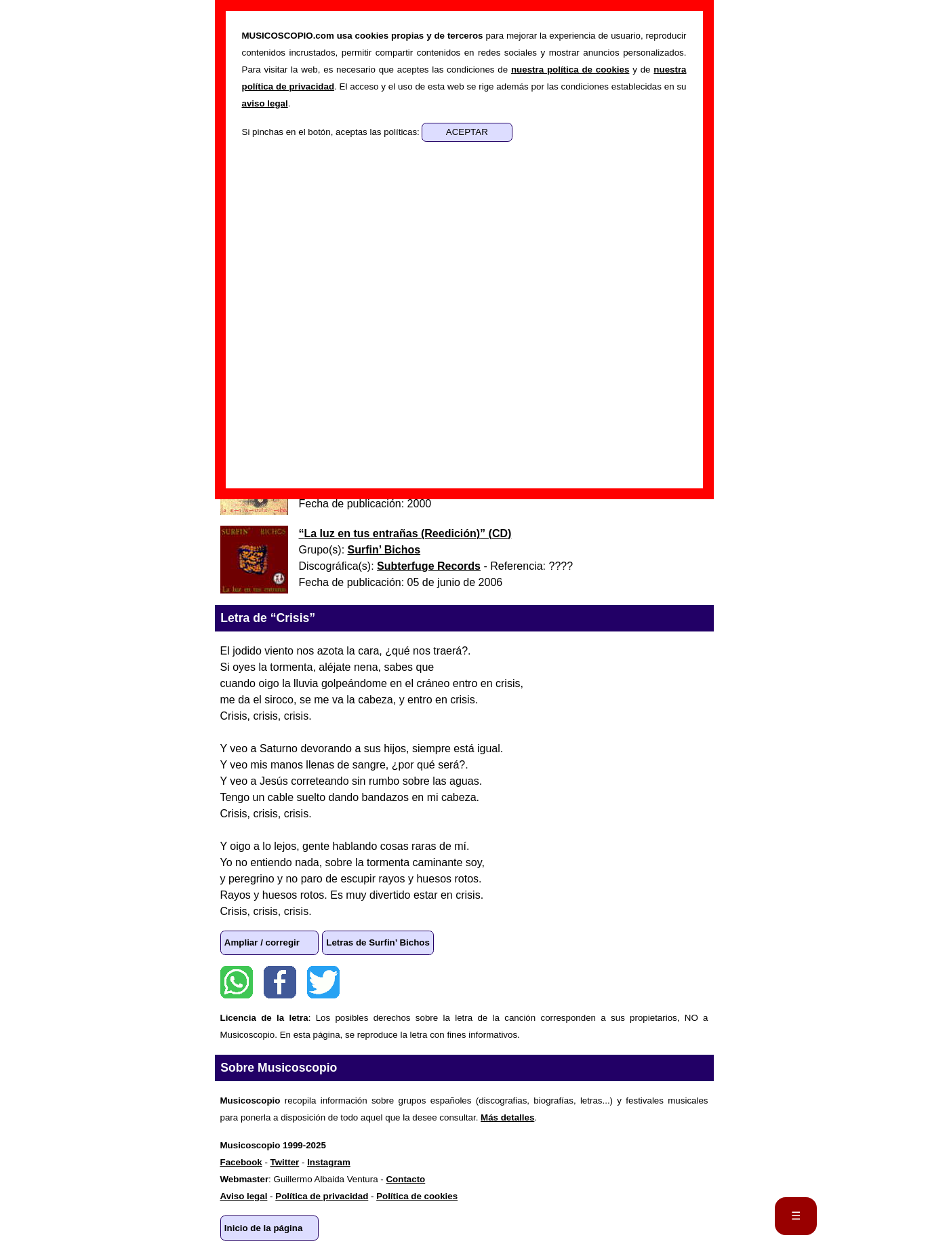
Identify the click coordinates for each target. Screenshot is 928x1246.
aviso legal (265, 103)
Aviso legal (244, 1196)
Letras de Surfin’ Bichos (378, 942)
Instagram (328, 1162)
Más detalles (507, 1117)
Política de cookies (417, 1196)
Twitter (323, 982)
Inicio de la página (263, 1228)
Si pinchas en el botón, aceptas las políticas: (332, 132)
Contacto (405, 1179)
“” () (405, 533)
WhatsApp (236, 982)
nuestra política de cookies (570, 69)
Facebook (280, 982)
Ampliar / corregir (262, 942)
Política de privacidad (321, 1196)
